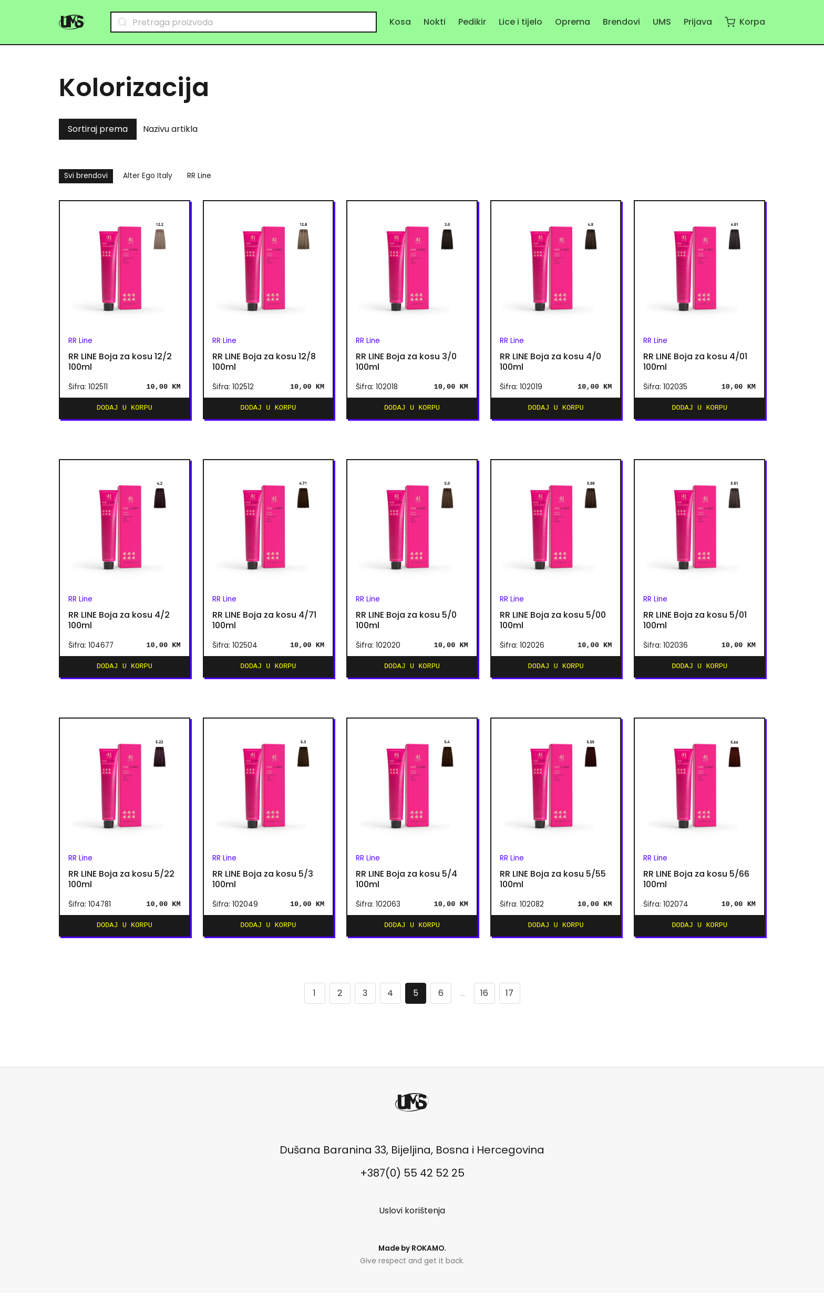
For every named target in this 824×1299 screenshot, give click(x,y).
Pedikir (472, 22)
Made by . (412, 1255)
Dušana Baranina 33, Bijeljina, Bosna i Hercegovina (412, 1156)
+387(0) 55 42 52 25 (412, 1179)
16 (484, 999)
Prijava (698, 22)
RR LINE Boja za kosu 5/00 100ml (553, 622)
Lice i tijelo (520, 22)
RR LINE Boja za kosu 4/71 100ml (264, 622)
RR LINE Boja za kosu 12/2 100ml (120, 361)
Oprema (572, 22)
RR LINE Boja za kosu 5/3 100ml (262, 883)
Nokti (435, 22)
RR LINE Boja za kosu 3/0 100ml (406, 361)
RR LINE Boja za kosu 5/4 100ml (406, 883)
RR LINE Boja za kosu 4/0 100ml (550, 361)
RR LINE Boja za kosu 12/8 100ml (264, 361)
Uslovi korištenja (412, 1217)
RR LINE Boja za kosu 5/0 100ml (406, 622)
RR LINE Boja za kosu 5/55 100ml (553, 883)
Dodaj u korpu (124, 409)
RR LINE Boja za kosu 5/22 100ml (121, 883)
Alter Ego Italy (147, 176)
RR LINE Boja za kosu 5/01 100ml (695, 622)
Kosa (400, 22)
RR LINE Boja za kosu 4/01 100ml (695, 361)
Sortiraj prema (98, 129)
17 (509, 999)
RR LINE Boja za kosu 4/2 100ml (119, 622)
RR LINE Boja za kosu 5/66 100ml (696, 883)
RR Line (199, 176)
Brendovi (621, 22)
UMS (662, 22)
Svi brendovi (86, 176)
